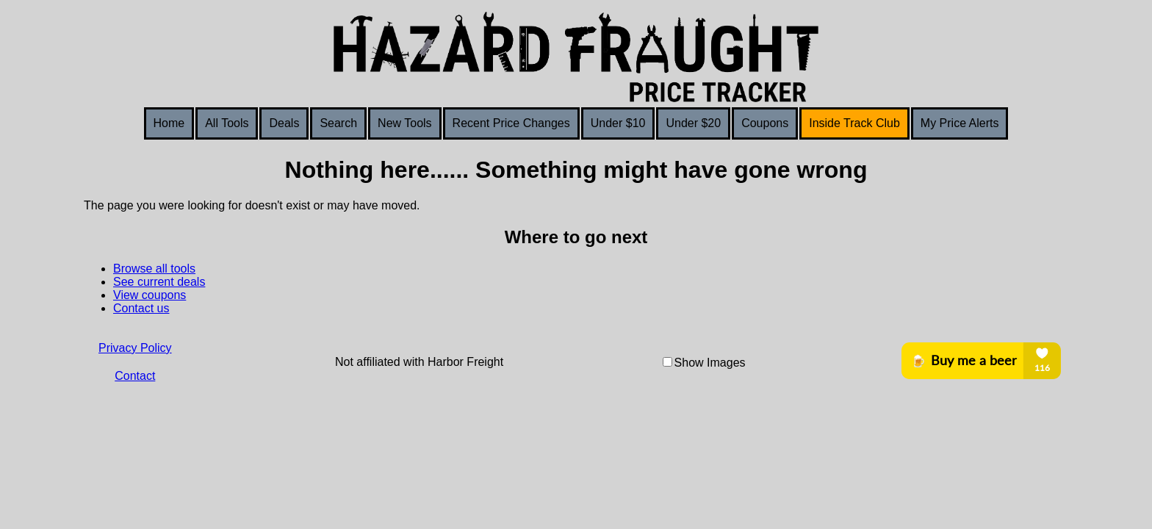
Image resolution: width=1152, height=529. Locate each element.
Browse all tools (154, 268)
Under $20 (693, 123)
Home (169, 123)
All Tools (226, 123)
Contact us (141, 308)
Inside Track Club (854, 123)
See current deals (159, 282)
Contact (135, 376)
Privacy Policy (135, 348)
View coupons (149, 295)
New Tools (405, 123)
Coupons (764, 123)
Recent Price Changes (511, 123)
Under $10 (618, 123)
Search (338, 123)
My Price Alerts (960, 123)
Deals (284, 123)
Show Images (710, 362)
